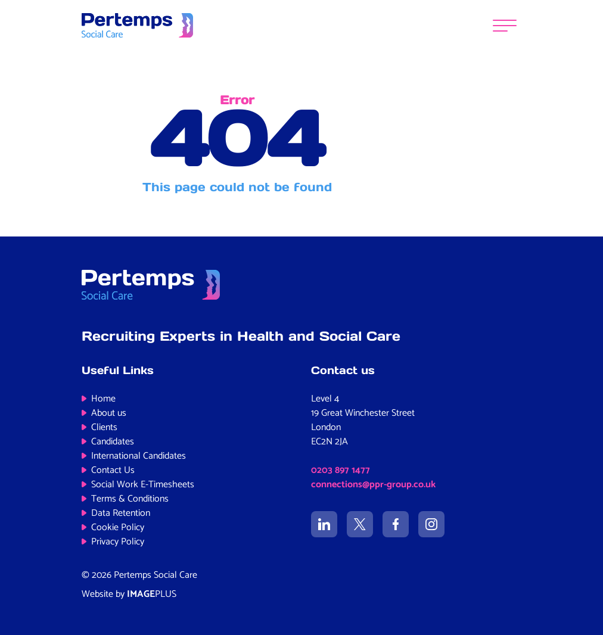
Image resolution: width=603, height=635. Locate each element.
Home (103, 399)
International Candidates (138, 456)
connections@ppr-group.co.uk (373, 485)
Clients (104, 427)
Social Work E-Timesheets (142, 485)
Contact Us (113, 470)
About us (108, 413)
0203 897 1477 (340, 470)
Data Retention (120, 513)
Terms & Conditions (130, 499)
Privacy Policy (117, 542)
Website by (129, 594)
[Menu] (504, 25)
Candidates (112, 442)
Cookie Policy (117, 527)
